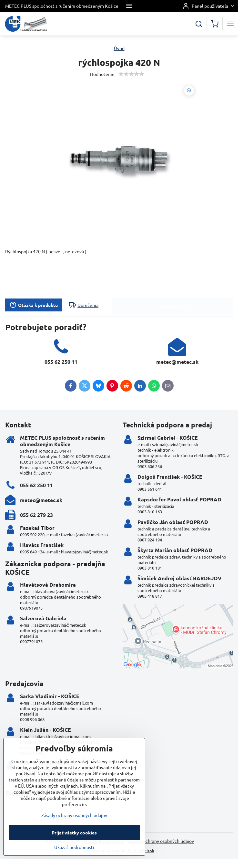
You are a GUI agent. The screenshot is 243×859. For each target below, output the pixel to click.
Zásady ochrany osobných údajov (161, 841)
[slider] (131, 74)
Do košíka (172, 280)
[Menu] (230, 23)
